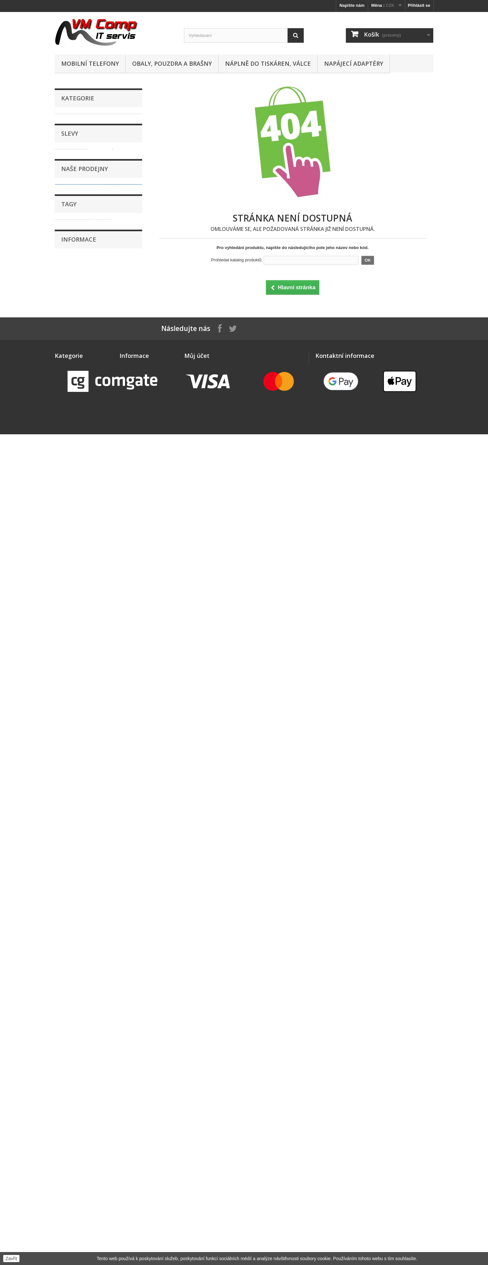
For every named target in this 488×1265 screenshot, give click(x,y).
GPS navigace (75, 208)
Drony (67, 178)
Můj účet (197, 891)
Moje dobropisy (199, 909)
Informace (78, 746)
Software (70, 389)
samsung (118, 701)
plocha (105, 721)
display (65, 711)
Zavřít (11, 1258)
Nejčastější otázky (82, 802)
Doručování (76, 763)
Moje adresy (196, 918)
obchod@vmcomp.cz (361, 937)
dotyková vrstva (74, 691)
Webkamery (73, 429)
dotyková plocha (74, 721)
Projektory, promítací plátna (88, 359)
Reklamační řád (80, 792)
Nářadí (67, 289)
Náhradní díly (74, 269)
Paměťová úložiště (79, 319)
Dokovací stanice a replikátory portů (91, 163)
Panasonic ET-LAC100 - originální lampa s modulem (114, 487)
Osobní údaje (197, 926)
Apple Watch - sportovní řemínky (94, 138)
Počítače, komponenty (83, 329)
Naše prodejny (84, 560)
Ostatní (68, 309)
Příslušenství (74, 349)
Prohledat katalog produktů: (237, 259)
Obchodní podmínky (84, 773)
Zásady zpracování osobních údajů (98, 812)
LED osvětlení (75, 238)
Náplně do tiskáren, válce (268, 63)
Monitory (70, 258)
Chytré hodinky (76, 148)
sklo (97, 701)
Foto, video (72, 198)
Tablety (68, 399)
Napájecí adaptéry (353, 63)
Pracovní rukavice (79, 339)
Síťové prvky (73, 369)
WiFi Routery (74, 439)
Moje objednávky (201, 901)
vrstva (86, 711)
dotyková (109, 711)
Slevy (69, 464)
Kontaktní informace (84, 783)
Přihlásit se (419, 5)
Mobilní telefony (90, 63)
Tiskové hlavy (74, 419)
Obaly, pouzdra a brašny (172, 63)
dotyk (103, 691)
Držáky (68, 188)
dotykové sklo (72, 701)
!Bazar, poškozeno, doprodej (89, 118)
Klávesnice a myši (79, 228)
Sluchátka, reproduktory (85, 379)
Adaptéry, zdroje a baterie (86, 128)
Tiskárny (69, 409)
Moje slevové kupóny (205, 935)
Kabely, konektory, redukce (88, 218)
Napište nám (351, 5)
